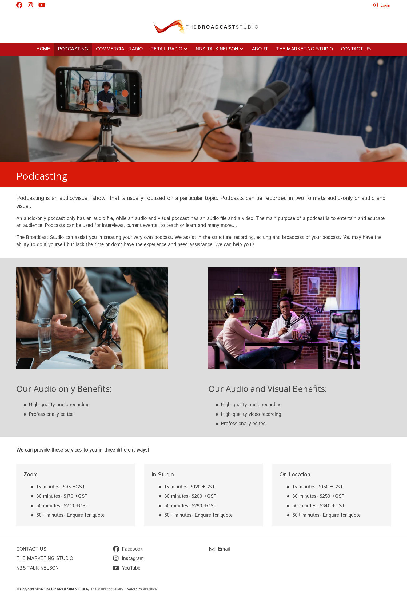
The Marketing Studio (106, 589)
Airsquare (150, 589)
